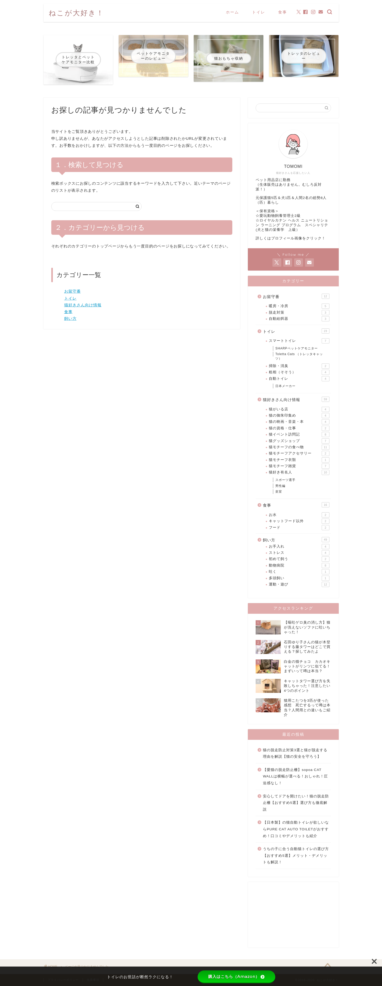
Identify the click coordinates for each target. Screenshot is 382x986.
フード (299, 527)
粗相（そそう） (299, 372)
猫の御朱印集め (299, 415)
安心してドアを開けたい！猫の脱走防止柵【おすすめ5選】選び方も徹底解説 (296, 802)
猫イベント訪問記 (299, 434)
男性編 (280, 486)
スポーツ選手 (285, 480)
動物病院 (299, 565)
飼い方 (70, 318)
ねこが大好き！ (76, 12)
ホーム (232, 12)
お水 (299, 515)
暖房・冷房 (299, 306)
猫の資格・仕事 (299, 428)
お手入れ (299, 546)
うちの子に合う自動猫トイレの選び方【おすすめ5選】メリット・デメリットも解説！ (296, 855)
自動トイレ (299, 378)
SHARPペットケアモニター (296, 348)
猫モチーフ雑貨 (299, 466)
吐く (299, 571)
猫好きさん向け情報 (83, 305)
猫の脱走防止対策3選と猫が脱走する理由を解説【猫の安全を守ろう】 (295, 753)
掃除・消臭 (299, 366)
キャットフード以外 (299, 521)
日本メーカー (285, 386)
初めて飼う (299, 559)
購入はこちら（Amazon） (236, 976)
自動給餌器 (299, 318)
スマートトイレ (299, 340)
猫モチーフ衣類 (299, 460)
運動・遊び (299, 584)
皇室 (278, 491)
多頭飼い (299, 578)
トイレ (258, 12)
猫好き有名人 (299, 472)
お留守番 (72, 291)
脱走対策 (299, 312)
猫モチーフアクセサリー (299, 453)
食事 (282, 12)
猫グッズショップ (299, 441)
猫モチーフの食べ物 (299, 447)
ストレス (299, 552)
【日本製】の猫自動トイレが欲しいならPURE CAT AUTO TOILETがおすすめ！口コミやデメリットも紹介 (296, 829)
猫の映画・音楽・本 (299, 421)
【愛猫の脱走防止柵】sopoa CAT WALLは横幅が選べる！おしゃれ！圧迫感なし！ (295, 776)
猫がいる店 (299, 409)
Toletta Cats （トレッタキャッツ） (299, 356)
